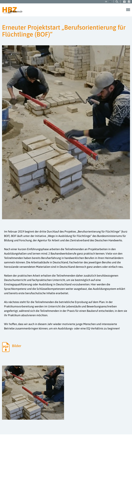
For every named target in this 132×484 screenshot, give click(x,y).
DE (106, 2)
